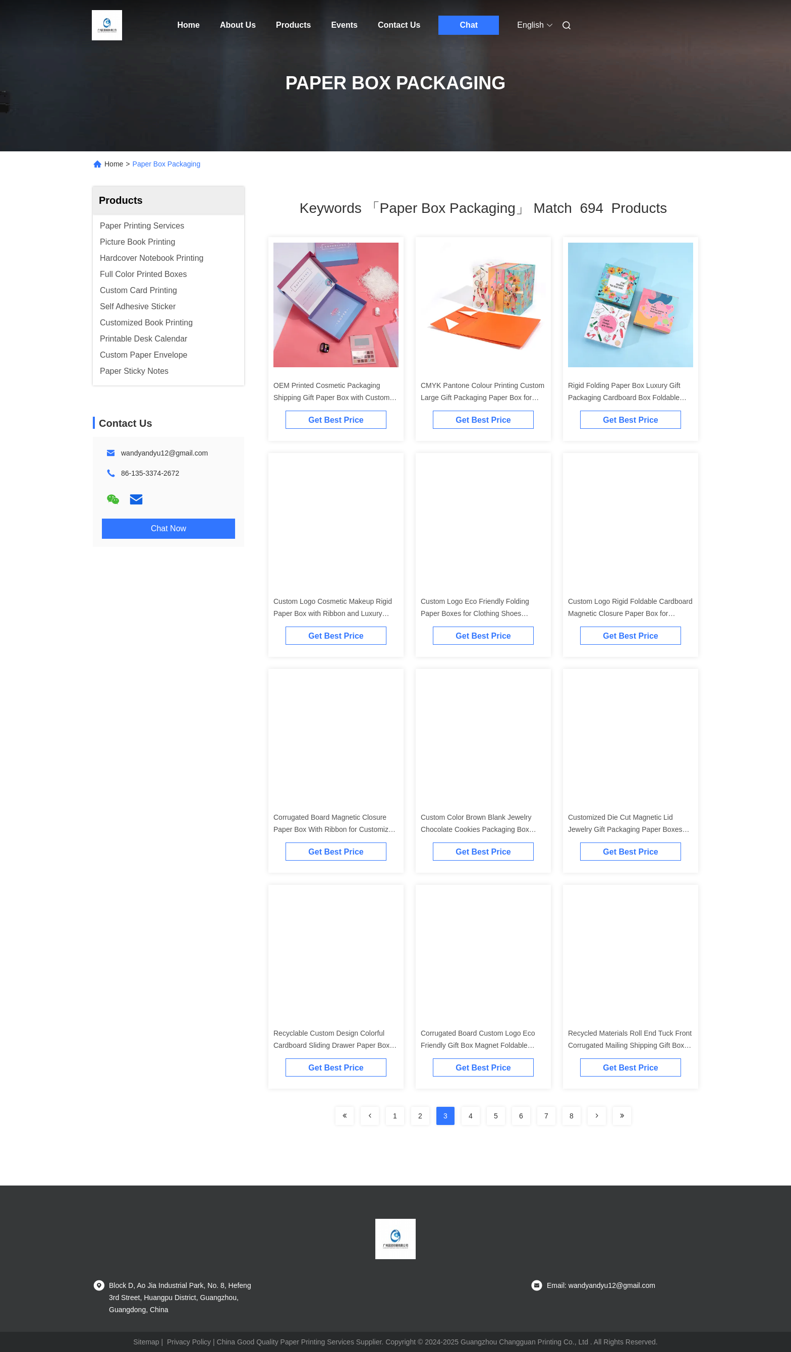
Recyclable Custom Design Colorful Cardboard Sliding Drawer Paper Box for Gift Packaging (331, 1045)
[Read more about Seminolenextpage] (597, 1116)
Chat (469, 25)
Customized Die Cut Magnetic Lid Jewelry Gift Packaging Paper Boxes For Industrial (625, 829)
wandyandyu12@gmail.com (164, 453)
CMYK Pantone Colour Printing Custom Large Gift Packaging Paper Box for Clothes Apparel (482, 397)
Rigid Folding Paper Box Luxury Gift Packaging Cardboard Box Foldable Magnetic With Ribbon (624, 397)
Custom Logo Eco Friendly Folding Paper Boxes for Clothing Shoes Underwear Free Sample (475, 613)
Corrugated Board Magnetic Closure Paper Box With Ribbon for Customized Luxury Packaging (335, 829)
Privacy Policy (189, 1342)
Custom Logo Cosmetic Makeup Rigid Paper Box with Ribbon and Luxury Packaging (332, 613)
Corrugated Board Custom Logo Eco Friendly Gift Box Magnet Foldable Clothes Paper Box (478, 1045)
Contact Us (399, 25)
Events (344, 25)
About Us (238, 25)
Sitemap (146, 1342)
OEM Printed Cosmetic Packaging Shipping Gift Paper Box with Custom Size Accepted (331, 397)
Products (293, 25)
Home (189, 25)
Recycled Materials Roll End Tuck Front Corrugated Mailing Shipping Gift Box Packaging (630, 1045)
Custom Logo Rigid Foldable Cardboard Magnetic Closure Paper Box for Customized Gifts (630, 613)
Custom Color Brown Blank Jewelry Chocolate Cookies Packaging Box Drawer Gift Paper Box (476, 829)
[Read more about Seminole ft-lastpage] (622, 1116)
